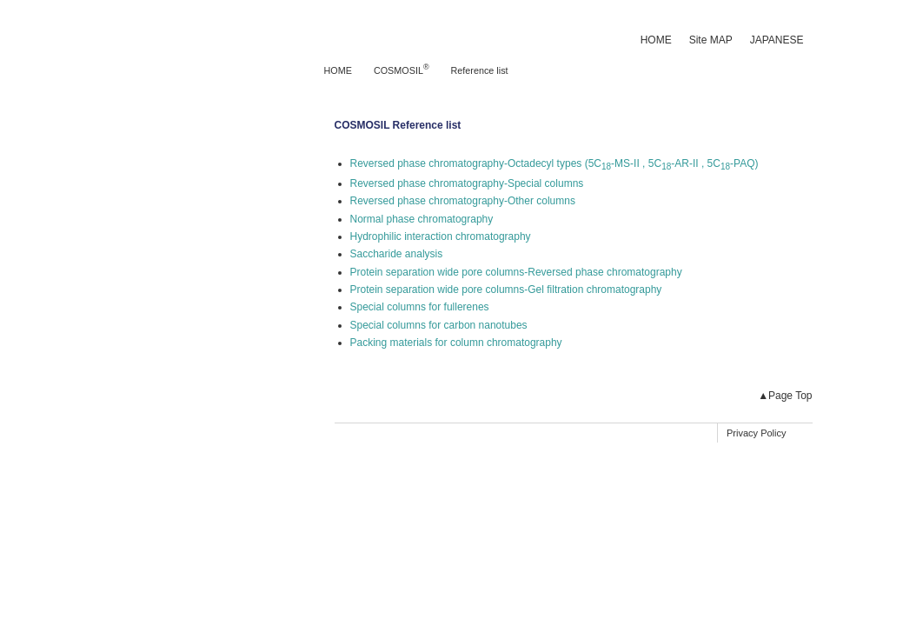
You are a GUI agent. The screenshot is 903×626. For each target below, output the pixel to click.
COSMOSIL (401, 70)
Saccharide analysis (396, 254)
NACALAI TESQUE (176, 26)
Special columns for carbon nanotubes (439, 325)
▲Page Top (785, 396)
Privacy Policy (756, 433)
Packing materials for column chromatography (456, 342)
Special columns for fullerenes (419, 307)
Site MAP (711, 40)
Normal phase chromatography (422, 219)
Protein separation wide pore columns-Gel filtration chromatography (506, 289)
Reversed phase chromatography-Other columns (462, 201)
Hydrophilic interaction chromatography (440, 236)
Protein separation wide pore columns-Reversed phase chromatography (516, 272)
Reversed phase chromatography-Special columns (467, 183)
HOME (656, 40)
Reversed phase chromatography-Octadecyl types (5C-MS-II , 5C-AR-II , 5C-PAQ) (554, 163)
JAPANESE (777, 40)
